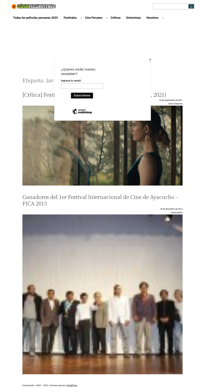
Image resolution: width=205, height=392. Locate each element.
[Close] (150, 59)
